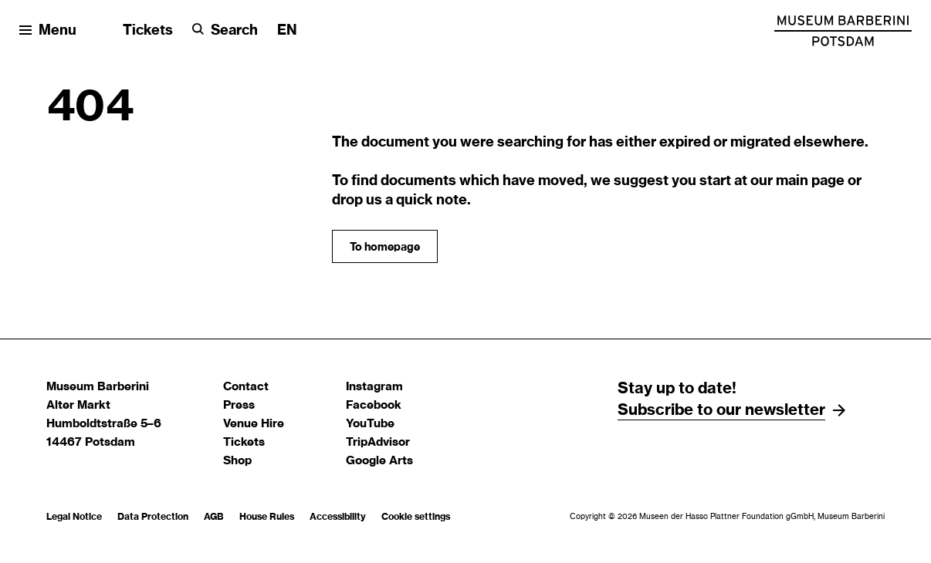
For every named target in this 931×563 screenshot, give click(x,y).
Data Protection (152, 516)
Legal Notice (74, 516)
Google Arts (379, 461)
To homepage (385, 247)
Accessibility (338, 516)
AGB (214, 516)
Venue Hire (253, 424)
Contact (246, 387)
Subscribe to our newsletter (721, 410)
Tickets (148, 31)
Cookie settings (415, 516)
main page (810, 181)
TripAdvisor (378, 442)
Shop (237, 461)
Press (239, 405)
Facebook (373, 405)
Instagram (374, 387)
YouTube (370, 424)
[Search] (225, 31)
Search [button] (234, 31)
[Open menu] (47, 31)
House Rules (266, 516)
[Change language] (287, 31)
